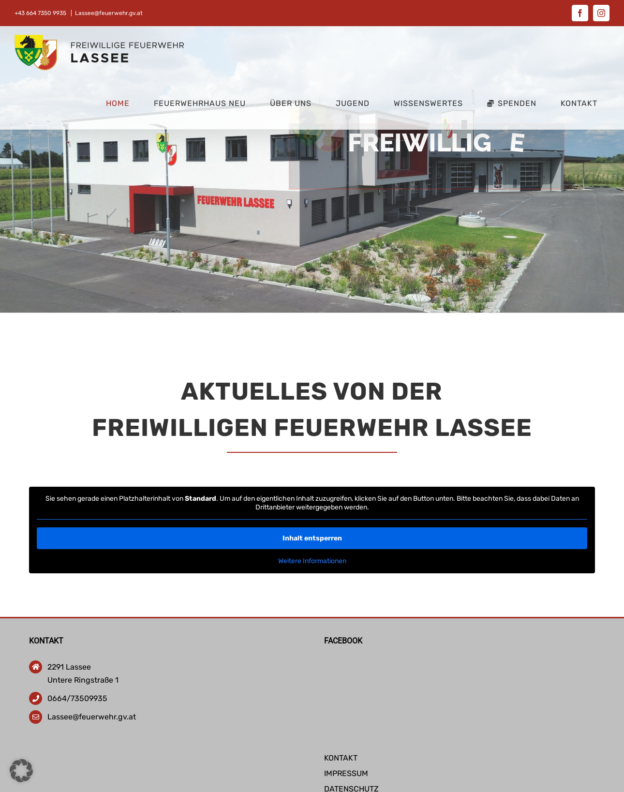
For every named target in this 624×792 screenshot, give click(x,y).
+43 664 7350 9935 (41, 13)
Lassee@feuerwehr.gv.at (109, 13)
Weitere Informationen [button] (312, 561)
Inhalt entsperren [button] (312, 538)
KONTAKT (340, 757)
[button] (21, 770)
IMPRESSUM (346, 773)
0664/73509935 (77, 698)
